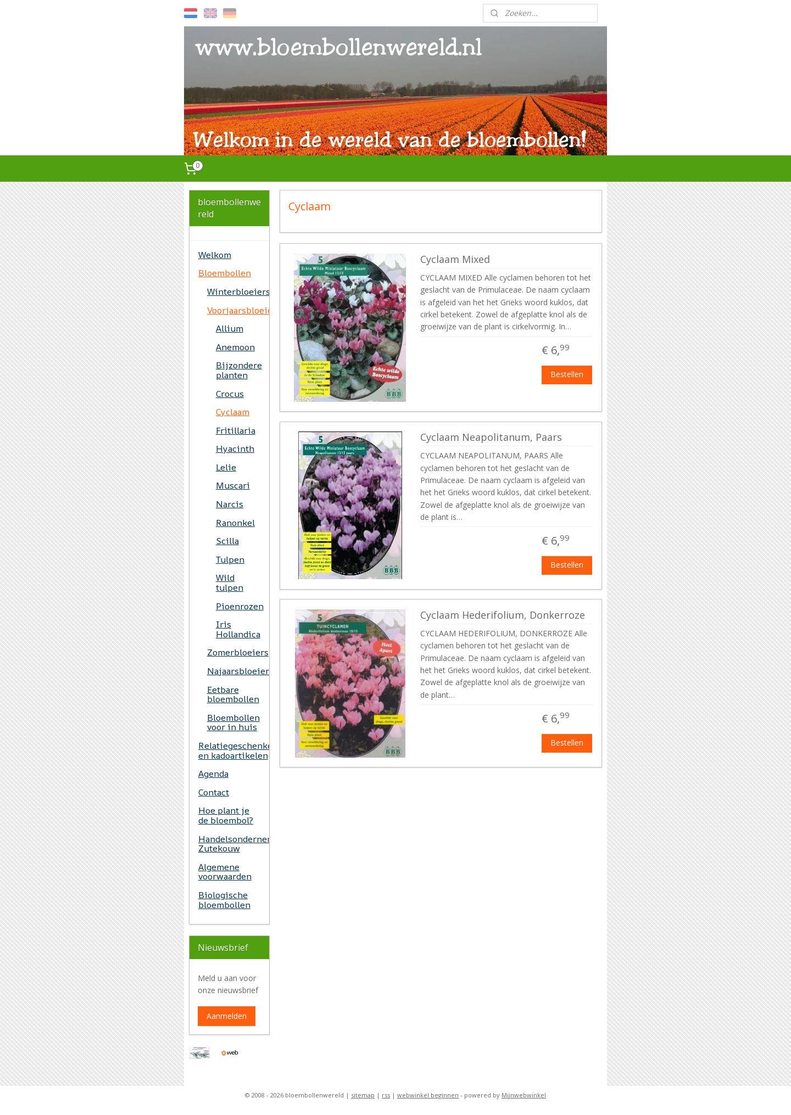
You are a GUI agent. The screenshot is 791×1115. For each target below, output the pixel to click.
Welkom (214, 255)
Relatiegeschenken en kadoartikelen (233, 750)
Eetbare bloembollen (233, 694)
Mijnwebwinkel (524, 1095)
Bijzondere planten (239, 370)
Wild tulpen (229, 582)
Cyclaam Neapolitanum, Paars (491, 438)
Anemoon (235, 347)
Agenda (213, 773)
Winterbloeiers (238, 291)
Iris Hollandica (238, 629)
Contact (213, 792)
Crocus (230, 394)
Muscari (233, 485)
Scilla (227, 541)
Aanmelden (227, 1016)
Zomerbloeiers (238, 652)
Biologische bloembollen (224, 900)
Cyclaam (232, 412)
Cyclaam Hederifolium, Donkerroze (502, 615)
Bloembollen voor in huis (233, 722)
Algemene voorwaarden (225, 872)
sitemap (363, 1095)
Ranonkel (235, 523)
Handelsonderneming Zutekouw (233, 844)
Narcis (229, 504)
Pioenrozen (240, 606)
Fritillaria (235, 430)
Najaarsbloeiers (238, 671)
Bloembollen (224, 273)
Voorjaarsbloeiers (238, 310)
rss (386, 1095)
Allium (229, 328)
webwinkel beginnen (428, 1095)
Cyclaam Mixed (455, 260)
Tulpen (230, 559)
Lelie (226, 467)
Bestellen (566, 374)
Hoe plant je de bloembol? (225, 815)
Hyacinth (235, 448)
